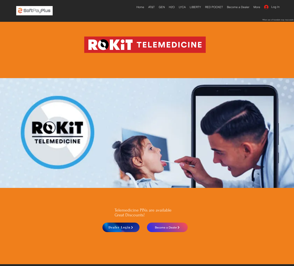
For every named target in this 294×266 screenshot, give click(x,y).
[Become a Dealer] (167, 227)
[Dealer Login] (121, 227)
